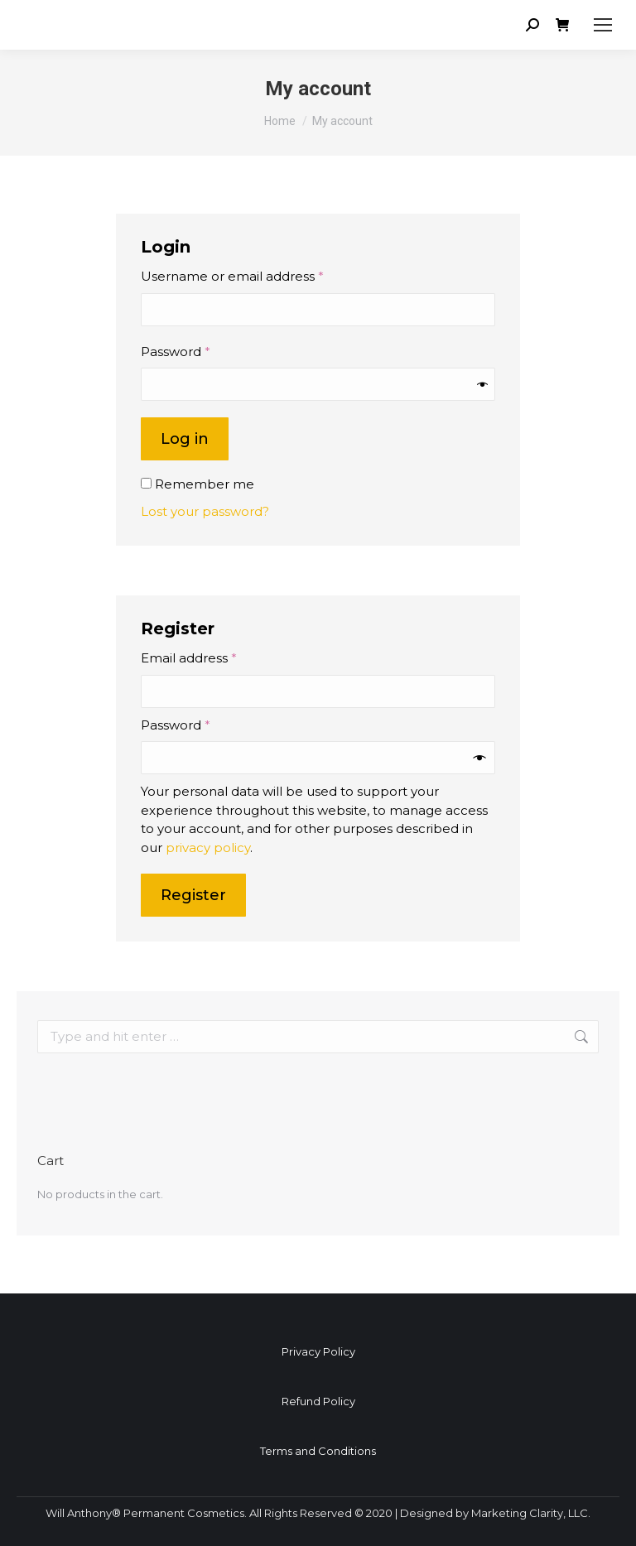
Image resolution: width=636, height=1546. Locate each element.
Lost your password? (205, 511)
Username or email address (261, 275)
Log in (185, 439)
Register (193, 895)
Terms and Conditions (318, 1450)
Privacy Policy (318, 1351)
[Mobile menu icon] (602, 24)
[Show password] (482, 384)
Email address (217, 657)
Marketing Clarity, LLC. (530, 1513)
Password (204, 351)
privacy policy (208, 847)
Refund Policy (318, 1401)
